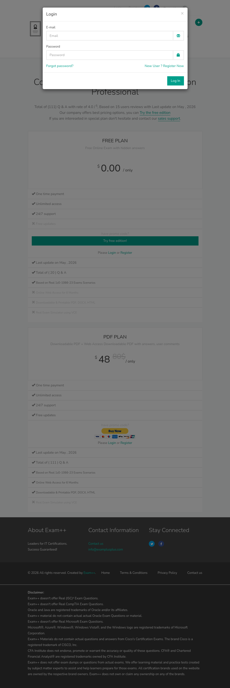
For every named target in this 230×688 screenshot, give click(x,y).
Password (53, 46)
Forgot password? (59, 66)
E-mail (51, 27)
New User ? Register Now (164, 66)
